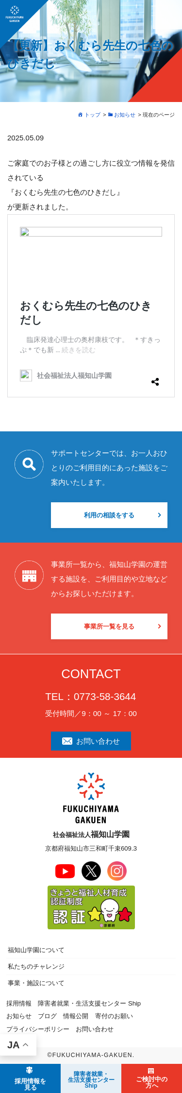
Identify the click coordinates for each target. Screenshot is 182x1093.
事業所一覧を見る (109, 626)
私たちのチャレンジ (36, 966)
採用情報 (19, 1003)
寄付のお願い (114, 1016)
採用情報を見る (30, 1084)
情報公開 (75, 1016)
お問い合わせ (91, 741)
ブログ (47, 1016)
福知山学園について (36, 950)
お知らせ (19, 1016)
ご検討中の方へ (151, 1082)
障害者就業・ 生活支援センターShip (91, 1080)
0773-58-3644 (105, 696)
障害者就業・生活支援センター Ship (89, 1003)
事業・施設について (36, 983)
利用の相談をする (109, 515)
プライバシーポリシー (37, 1029)
